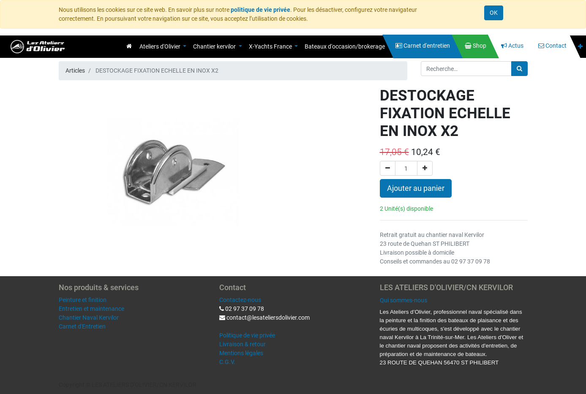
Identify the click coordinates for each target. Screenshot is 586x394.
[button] (580, 46)
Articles (75, 70)
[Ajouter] (425, 168)
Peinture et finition (82, 299)
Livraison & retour (242, 344)
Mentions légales (241, 353)
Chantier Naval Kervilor (89, 317)
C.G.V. (227, 362)
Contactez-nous (240, 299)
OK (494, 12)
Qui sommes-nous (403, 300)
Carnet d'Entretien (82, 326)
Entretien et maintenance (91, 308)
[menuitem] (129, 46)
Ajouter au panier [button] (415, 188)
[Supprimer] (387, 168)
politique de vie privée (260, 9)
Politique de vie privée (247, 335)
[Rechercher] (519, 68)
